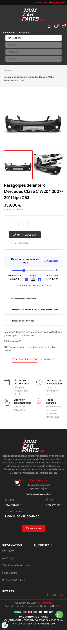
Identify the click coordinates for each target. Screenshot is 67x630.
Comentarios (48, 359)
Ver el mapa (35, 528)
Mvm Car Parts (43, 602)
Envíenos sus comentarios (38, 494)
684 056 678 (13, 505)
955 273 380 (54, 505)
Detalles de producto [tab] (24, 359)
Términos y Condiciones (16, 565)
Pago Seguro (9, 572)
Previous (7, 163)
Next (60, 163)
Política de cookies (13, 580)
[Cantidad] (18, 224)
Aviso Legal (8, 558)
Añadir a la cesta (24, 234)
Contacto (8, 550)
